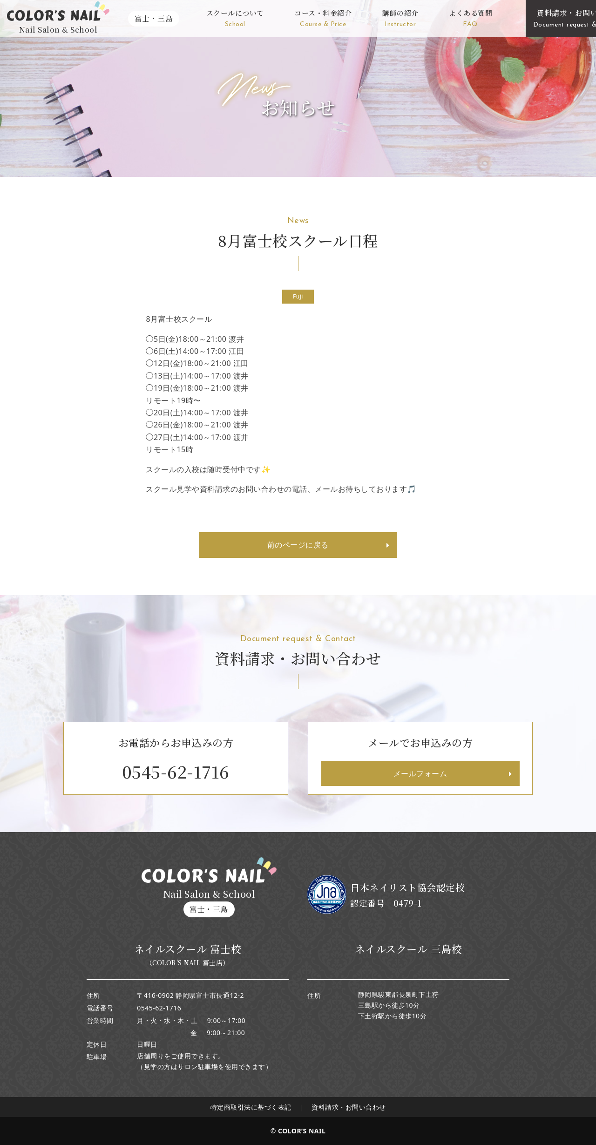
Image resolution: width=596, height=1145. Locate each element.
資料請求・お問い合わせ (349, 1107)
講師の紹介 (400, 19)
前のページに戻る (298, 545)
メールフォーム (420, 773)
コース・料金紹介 (323, 19)
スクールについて (235, 19)
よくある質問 (470, 19)
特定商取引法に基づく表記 (250, 1107)
